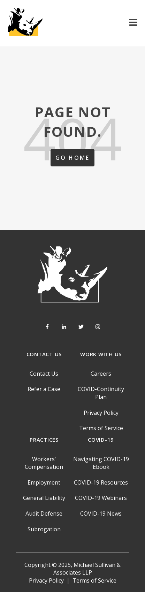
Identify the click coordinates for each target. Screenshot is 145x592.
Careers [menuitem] (101, 373)
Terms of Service (94, 580)
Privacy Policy (46, 580)
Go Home (72, 158)
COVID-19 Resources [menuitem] (101, 482)
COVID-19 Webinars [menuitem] (101, 498)
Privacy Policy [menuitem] (101, 413)
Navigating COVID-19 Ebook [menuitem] (101, 463)
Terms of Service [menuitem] (101, 428)
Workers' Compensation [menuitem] (44, 463)
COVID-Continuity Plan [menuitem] (101, 392)
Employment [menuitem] (44, 482)
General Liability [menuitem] (44, 498)
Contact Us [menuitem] (44, 373)
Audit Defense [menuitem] (43, 513)
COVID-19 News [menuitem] (101, 513)
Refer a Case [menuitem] (44, 389)
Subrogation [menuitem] (44, 529)
